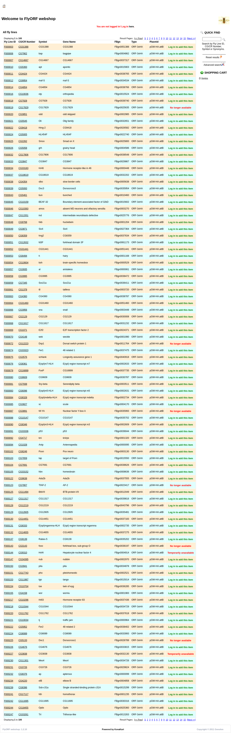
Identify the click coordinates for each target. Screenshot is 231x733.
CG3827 (22, 404)
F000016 (8, 94)
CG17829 (23, 107)
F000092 (8, 438)
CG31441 (23, 249)
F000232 (8, 674)
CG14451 (23, 519)
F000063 (8, 296)
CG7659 (22, 458)
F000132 (8, 532)
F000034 (8, 168)
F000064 (8, 303)
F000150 (8, 566)
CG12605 (23, 512)
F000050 (8, 235)
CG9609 (22, 377)
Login (191, 6)
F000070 (8, 336)
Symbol (43, 41)
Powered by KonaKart (113, 729)
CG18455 (23, 707)
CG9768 (22, 222)
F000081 (8, 384)
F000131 (8, 525)
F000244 (8, 707)
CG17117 (23, 694)
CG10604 (23, 262)
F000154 (8, 586)
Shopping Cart (215, 72)
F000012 (8, 80)
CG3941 (22, 566)
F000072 (8, 343)
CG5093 (22, 188)
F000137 (8, 539)
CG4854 (22, 87)
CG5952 (22, 626)
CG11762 (23, 613)
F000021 (8, 121)
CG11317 (23, 498)
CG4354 (22, 181)
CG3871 (22, 229)
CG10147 (23, 417)
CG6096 (22, 390)
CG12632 (23, 242)
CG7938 (22, 384)
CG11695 (23, 701)
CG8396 (22, 687)
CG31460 (23, 303)
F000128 (8, 505)
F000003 (8, 46)
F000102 (8, 451)
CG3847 (22, 161)
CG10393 (23, 208)
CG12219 (23, 505)
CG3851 (22, 114)
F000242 (8, 701)
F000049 (8, 229)
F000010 (8, 67)
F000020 (8, 114)
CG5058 (22, 148)
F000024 (8, 134)
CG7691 (22, 465)
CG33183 (23, 168)
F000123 (8, 485)
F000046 (8, 208)
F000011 (8, 73)
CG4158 (22, 593)
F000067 (8, 316)
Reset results (214, 57)
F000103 (8, 458)
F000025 (8, 141)
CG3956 (22, 309)
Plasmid (154, 41)
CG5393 (22, 67)
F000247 (8, 714)
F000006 (8, 53)
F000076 (8, 363)
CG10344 (23, 606)
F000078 (8, 370)
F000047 (8, 215)
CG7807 (22, 485)
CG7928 (22, 100)
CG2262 (22, 141)
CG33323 (23, 350)
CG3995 (22, 276)
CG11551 (23, 215)
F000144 (8, 552)
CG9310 (22, 552)
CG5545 (22, 121)
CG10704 (23, 586)
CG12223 (23, 343)
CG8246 (22, 451)
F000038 (8, 181)
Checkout (217, 6)
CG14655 (23, 532)
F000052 (8, 249)
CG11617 (23, 323)
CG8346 (22, 424)
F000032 (8, 154)
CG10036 (23, 94)
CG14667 (23, 60)
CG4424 (22, 73)
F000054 (8, 262)
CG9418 (22, 127)
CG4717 (22, 438)
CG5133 (22, 640)
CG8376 (22, 674)
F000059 (8, 283)
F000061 (8, 289)
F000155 (8, 593)
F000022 (8, 127)
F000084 (8, 397)
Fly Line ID (10, 41)
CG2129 (22, 316)
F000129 (8, 512)
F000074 (8, 350)
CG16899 (23, 370)
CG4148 (22, 336)
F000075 (8, 357)
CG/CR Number (26, 41)
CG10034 (23, 620)
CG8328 (22, 397)
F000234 (8, 680)
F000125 (8, 492)
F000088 (8, 417)
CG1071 (22, 330)
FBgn (118, 41)
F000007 (8, 60)
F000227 (8, 653)
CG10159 (23, 202)
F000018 (8, 100)
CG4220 (22, 680)
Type (134, 41)
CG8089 (22, 633)
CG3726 (22, 667)
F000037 (8, 175)
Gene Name (69, 41)
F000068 (8, 323)
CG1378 (22, 289)
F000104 (8, 465)
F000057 (8, 269)
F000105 (8, 471)
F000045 (8, 202)
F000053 (8, 256)
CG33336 (23, 431)
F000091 (8, 431)
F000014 (8, 87)
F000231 (8, 667)
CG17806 (23, 154)
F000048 (8, 222)
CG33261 (23, 714)
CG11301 (23, 660)
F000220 (8, 613)
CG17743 (23, 573)
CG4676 (22, 647)
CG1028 (22, 444)
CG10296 (23, 600)
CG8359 (22, 235)
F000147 (8, 559)
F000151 (8, 573)
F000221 (8, 620)
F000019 (8, 107)
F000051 (8, 242)
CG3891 (22, 411)
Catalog (13, 6)
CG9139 (22, 539)
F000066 (8, 309)
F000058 (8, 276)
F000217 (8, 600)
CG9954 (22, 80)
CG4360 (22, 296)
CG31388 (23, 46)
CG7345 (22, 283)
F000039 (8, 188)
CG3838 (22, 653)
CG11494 (23, 492)
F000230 (8, 660)
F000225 (8, 640)
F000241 (8, 694)
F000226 (8, 647)
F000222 (8, 626)
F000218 (8, 606)
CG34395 (23, 559)
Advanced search (214, 65)
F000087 (8, 411)
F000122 (8, 478)
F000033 (8, 161)
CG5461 (22, 195)
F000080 (8, 377)
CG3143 (22, 546)
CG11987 (23, 579)
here (131, 26)
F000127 (8, 498)
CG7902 (22, 53)
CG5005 (22, 134)
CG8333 (22, 525)
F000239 (8, 687)
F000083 (8, 390)
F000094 (8, 444)
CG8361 (22, 363)
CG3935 (22, 269)
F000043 (8, 195)
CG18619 (23, 175)
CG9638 (22, 478)
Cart (203, 6)
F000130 (8, 519)
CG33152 (23, 471)
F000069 (8, 330)
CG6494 (22, 256)
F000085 (8, 404)
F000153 (8, 579)
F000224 (8, 633)
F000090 (8, 424)
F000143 (8, 546)
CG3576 (22, 357)
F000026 (8, 148)
